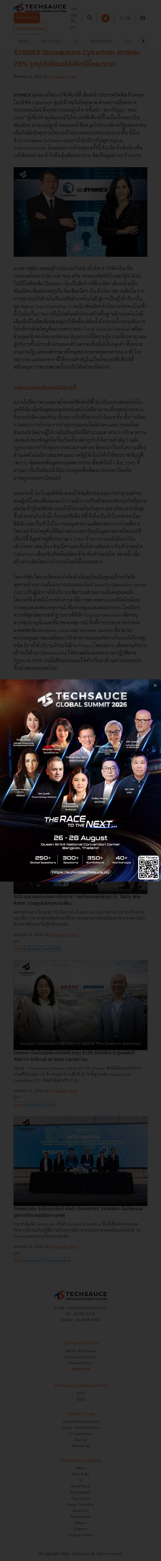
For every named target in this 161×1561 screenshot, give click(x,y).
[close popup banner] (155, 685)
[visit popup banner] (80, 780)
